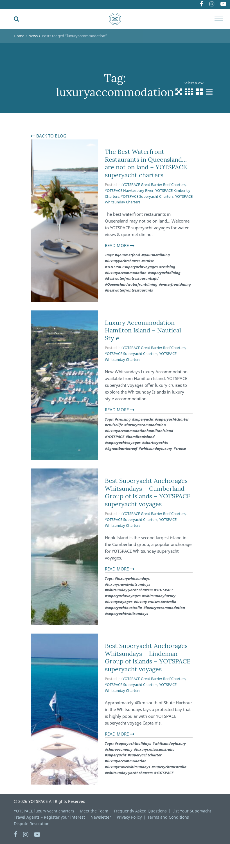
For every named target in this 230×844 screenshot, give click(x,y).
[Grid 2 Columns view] (199, 92)
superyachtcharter (173, 419)
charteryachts (156, 442)
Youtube (222, 4)
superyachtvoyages (124, 442)
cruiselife (115, 424)
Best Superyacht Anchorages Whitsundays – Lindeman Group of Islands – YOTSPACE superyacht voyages (148, 657)
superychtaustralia (170, 766)
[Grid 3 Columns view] (189, 92)
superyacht (144, 419)
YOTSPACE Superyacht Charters (147, 196)
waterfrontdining (176, 284)
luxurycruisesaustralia (155, 749)
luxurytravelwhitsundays (128, 584)
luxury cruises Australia (156, 601)
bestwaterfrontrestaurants (130, 290)
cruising (168, 266)
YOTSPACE (115, 436)
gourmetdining (157, 254)
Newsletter (101, 817)
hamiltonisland (141, 436)
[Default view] (179, 92)
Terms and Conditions (168, 817)
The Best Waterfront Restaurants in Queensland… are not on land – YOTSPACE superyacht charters (146, 163)
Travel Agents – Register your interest (49, 817)
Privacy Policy (129, 817)
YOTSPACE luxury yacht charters (44, 811)
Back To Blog (51, 136)
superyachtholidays (134, 743)
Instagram (207, 4)
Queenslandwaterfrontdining (132, 284)
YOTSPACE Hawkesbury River (129, 190)
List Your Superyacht (191, 811)
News (33, 35)
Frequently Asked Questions (140, 811)
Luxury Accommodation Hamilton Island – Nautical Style (143, 330)
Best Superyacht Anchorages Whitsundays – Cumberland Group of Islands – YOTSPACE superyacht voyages (148, 492)
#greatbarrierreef (122, 448)
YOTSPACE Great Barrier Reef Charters (154, 184)
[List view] (209, 92)
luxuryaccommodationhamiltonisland (140, 430)
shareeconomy (119, 749)
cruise (149, 260)
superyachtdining (165, 272)
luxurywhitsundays (133, 578)
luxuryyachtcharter (123, 260)
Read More (117, 245)
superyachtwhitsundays (127, 613)
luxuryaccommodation (126, 272)
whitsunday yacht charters (130, 589)
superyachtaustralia (124, 607)
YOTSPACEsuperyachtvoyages (132, 266)
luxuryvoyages (119, 601)
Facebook (193, 4)
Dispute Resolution (31, 823)
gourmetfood (128, 254)
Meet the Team (94, 811)
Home (19, 35)
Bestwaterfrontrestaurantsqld (133, 278)
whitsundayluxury (156, 448)
